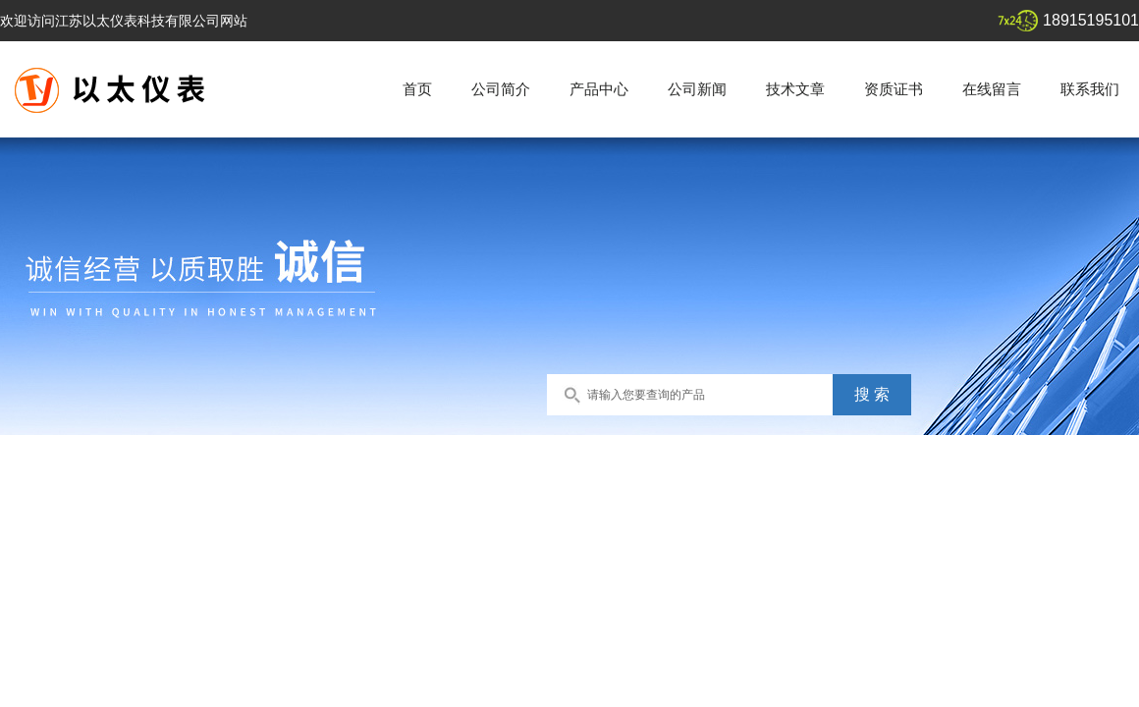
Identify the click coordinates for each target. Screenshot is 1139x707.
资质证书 (893, 89)
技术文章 (795, 89)
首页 (417, 89)
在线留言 (991, 89)
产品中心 (599, 89)
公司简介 (500, 89)
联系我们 (1089, 89)
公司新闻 (697, 89)
